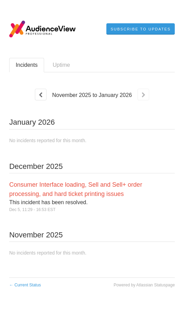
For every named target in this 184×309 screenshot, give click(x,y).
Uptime (61, 65)
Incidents (27, 65)
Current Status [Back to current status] (25, 285)
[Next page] (143, 94)
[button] (140, 29)
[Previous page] (41, 94)
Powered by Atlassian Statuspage (144, 285)
